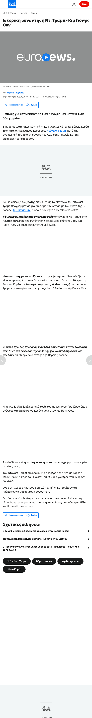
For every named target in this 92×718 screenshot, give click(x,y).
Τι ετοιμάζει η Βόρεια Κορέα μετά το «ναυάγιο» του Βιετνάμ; (35, 538)
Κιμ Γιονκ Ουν (21, 210)
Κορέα (34, 13)
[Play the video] (46, 57)
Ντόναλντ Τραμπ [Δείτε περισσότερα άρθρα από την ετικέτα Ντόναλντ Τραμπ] (17, 561)
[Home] (4, 13)
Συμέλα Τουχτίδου (15, 92)
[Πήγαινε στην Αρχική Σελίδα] (12, 4)
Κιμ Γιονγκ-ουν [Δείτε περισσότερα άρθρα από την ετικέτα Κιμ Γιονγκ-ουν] (70, 561)
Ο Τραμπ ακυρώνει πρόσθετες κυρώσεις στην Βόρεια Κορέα (36, 530)
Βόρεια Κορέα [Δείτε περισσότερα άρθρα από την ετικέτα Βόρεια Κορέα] (44, 561)
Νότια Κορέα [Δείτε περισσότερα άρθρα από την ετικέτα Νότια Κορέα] (14, 569)
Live (84, 4)
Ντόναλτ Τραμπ (56, 130)
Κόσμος (23, 13)
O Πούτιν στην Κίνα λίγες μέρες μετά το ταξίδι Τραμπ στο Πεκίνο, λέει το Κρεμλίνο (41, 548)
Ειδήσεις (12, 13)
